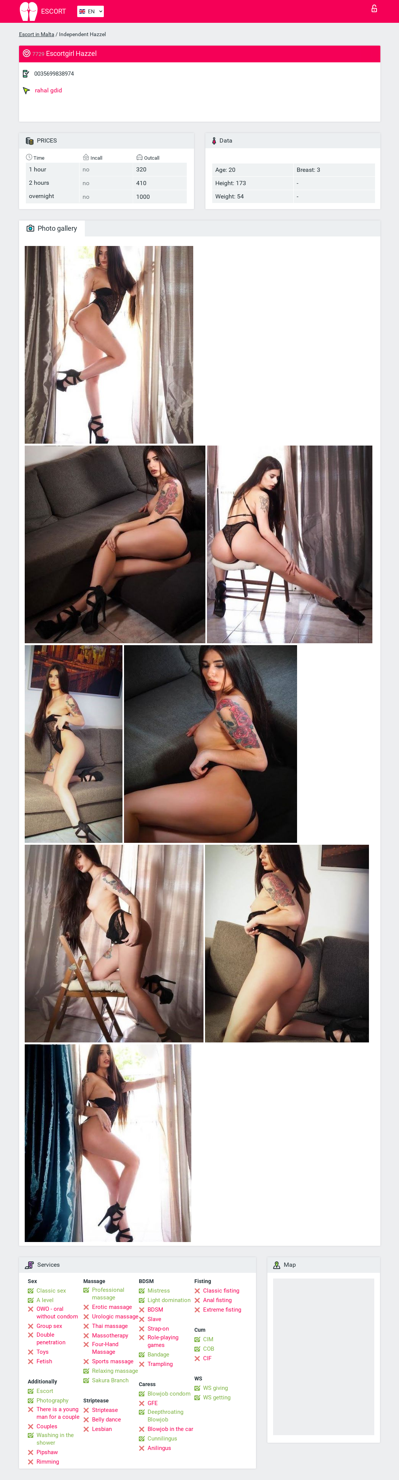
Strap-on (158, 1328)
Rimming (48, 1461)
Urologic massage (115, 1316)
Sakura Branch (110, 1380)
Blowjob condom (169, 1393)
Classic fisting (221, 1290)
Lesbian (102, 1429)
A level (45, 1300)
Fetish (44, 1361)
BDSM (155, 1309)
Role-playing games (163, 1341)
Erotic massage (112, 1307)
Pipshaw (47, 1452)
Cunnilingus (162, 1438)
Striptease (105, 1410)
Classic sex (51, 1290)
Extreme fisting (222, 1309)
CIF (207, 1358)
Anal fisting (217, 1300)
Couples (47, 1426)
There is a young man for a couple (58, 1413)
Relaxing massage (115, 1370)
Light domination (169, 1300)
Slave (154, 1319)
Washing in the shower (55, 1439)
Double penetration (51, 1338)
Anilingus (159, 1448)
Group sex (49, 1326)
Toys (43, 1351)
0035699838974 (54, 73)
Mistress (159, 1290)
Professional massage (108, 1293)
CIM (208, 1339)
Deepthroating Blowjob (165, 1416)
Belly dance (106, 1419)
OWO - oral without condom (57, 1313)
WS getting (216, 1397)
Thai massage (110, 1326)
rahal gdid (42, 90)
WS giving (215, 1388)
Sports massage (113, 1361)
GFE (153, 1403)
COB (208, 1348)
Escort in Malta (36, 34)
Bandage (158, 1354)
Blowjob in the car (170, 1429)
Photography (52, 1400)
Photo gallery (52, 228)
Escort (45, 1391)
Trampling (160, 1364)
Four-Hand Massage (105, 1348)
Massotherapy (110, 1335)
